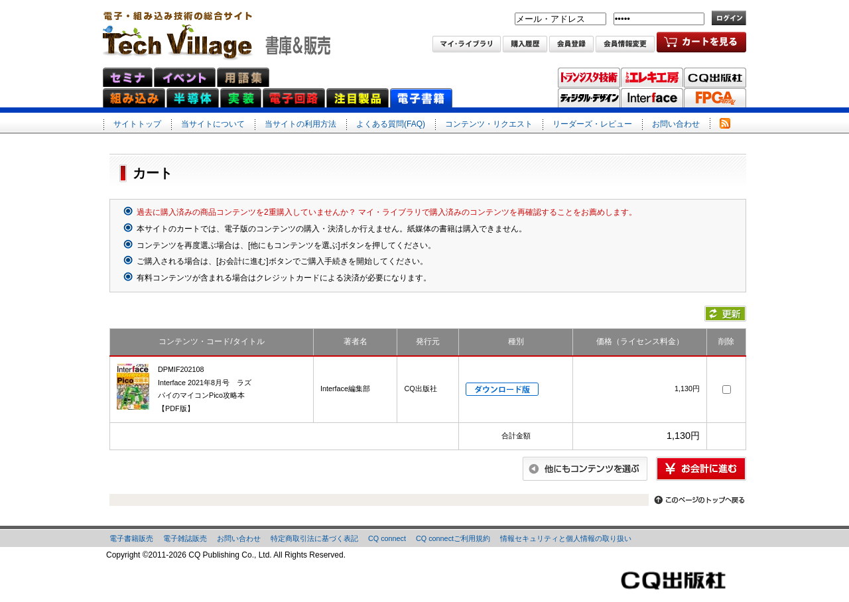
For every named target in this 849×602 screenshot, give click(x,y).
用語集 (243, 77)
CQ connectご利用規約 (453, 538)
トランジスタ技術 (589, 78)
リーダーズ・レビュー (592, 124)
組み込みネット (134, 97)
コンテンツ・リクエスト (489, 124)
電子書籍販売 (131, 538)
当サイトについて (213, 124)
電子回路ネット (294, 97)
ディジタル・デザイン (589, 98)
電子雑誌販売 (185, 538)
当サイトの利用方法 (300, 124)
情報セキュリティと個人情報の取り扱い (565, 538)
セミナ (128, 77)
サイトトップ (137, 124)
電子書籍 (421, 97)
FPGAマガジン (715, 98)
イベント (185, 77)
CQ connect (387, 538)
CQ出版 (715, 78)
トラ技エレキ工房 (652, 78)
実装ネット (240, 97)
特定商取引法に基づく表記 (314, 538)
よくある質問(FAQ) (390, 124)
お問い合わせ (676, 124)
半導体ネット (192, 97)
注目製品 (357, 97)
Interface (652, 98)
